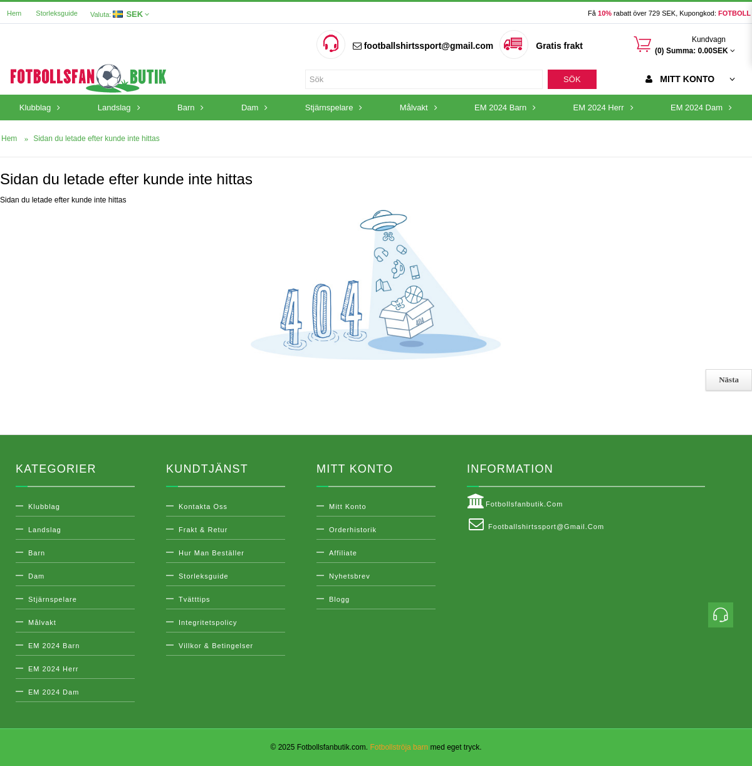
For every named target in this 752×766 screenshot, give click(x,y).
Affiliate (343, 553)
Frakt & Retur (203, 529)
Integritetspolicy (208, 622)
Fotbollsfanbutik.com (515, 501)
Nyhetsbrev (349, 576)
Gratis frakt (559, 46)
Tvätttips (195, 599)
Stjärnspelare (52, 599)
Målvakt (42, 622)
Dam (36, 576)
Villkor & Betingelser (216, 645)
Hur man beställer (211, 553)
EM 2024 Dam (53, 692)
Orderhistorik (353, 529)
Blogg (339, 599)
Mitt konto (348, 506)
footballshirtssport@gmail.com (423, 46)
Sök (571, 79)
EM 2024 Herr (53, 669)
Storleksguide (57, 13)
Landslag (44, 529)
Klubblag (44, 506)
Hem (14, 13)
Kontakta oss (203, 506)
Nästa (729, 379)
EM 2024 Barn (54, 645)
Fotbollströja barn (399, 747)
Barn (36, 553)
